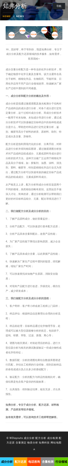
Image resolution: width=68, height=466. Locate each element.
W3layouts (16, 438)
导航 (58, 6)
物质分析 (32, 442)
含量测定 (21, 442)
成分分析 (29, 438)
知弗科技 (44, 442)
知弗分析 (15, 6)
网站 (53, 442)
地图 (58, 442)
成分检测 (52, 438)
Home (7, 16)
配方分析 (40, 438)
